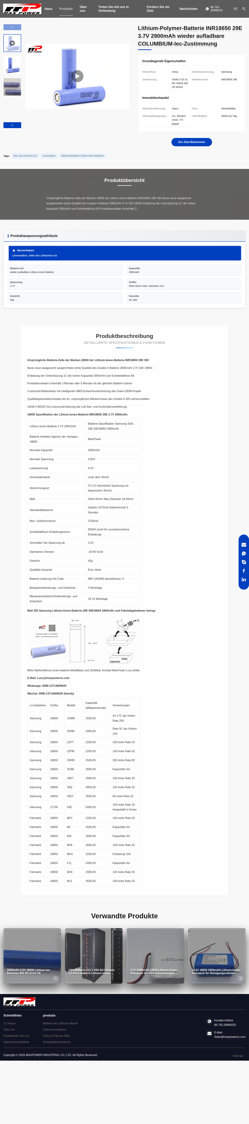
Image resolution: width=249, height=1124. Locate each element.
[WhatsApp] (243, 553)
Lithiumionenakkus (54, 1029)
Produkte (66, 9)
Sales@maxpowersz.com (230, 1036)
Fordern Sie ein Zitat (158, 8)
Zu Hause (9, 1023)
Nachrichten (189, 9)
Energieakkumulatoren (57, 1042)
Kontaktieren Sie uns (16, 1035)
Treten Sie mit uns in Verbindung (113, 8)
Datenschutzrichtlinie (16, 1042)
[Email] (243, 544)
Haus (48, 9)
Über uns (83, 8)
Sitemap (238, 1055)
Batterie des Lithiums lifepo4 (60, 1023)
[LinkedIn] (243, 579)
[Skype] (243, 562)
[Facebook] (243, 570)
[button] (12, 125)
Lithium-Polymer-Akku (56, 1035)
